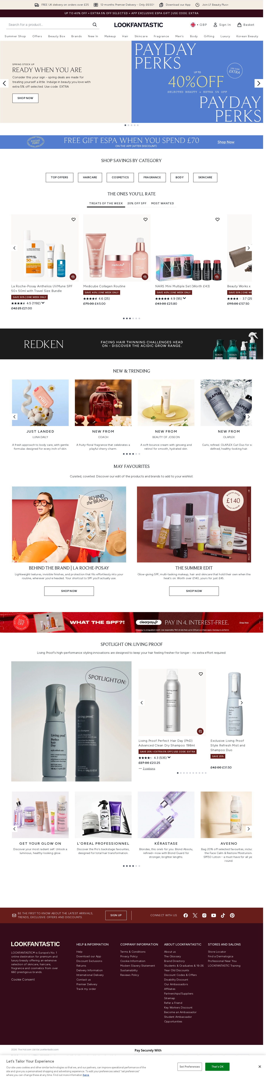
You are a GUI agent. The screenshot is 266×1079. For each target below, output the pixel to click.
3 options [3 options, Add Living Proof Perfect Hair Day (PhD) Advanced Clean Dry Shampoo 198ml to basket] (147, 768)
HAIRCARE (90, 177)
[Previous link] (14, 416)
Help (79, 951)
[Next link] (249, 416)
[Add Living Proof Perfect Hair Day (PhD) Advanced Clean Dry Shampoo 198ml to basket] (200, 731)
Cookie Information (133, 961)
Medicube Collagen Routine (104, 286)
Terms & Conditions (133, 951)
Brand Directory (174, 961)
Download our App (88, 956)
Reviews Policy (129, 975)
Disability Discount (176, 979)
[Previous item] (14, 248)
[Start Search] (94, 24)
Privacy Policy (129, 956)
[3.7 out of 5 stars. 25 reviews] (240, 298)
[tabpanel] (131, 266)
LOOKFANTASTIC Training (224, 965)
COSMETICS (120, 177)
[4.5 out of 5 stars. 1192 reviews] (26, 303)
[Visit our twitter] (195, 915)
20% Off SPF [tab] (136, 203)
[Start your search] (52, 24)
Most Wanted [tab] (162, 203)
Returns (81, 965)
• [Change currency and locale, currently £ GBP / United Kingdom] (199, 24)
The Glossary (172, 956)
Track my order (86, 989)
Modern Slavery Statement (137, 965)
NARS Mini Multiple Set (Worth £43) (182, 286)
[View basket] (246, 25)
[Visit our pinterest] (232, 915)
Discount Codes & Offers (180, 975)
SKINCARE (205, 177)
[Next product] (242, 702)
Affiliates (169, 989)
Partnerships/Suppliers (178, 993)
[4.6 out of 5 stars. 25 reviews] (96, 298)
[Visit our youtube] (213, 915)
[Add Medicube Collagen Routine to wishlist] (145, 219)
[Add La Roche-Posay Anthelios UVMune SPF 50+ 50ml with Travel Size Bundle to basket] (73, 276)
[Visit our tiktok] (223, 915)
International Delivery (90, 975)
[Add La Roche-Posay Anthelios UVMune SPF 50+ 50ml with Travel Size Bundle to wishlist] (73, 219)
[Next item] (249, 248)
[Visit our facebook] (185, 915)
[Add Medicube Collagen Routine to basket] (145, 276)
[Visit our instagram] (204, 915)
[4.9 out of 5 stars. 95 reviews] (168, 298)
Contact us (83, 979)
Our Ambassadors (176, 984)
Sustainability (129, 970)
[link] (222, 25)
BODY (180, 177)
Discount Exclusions (89, 961)
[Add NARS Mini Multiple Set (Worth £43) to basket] (217, 276)
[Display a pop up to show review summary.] (43, 302)
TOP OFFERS (59, 177)
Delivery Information (89, 970)
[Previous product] (142, 702)
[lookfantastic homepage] (138, 24)
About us (170, 951)
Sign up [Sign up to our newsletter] (116, 915)
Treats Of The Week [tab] (106, 203)
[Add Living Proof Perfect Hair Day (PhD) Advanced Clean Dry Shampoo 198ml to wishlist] (200, 674)
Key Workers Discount (178, 1007)
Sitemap (169, 998)
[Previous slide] (4, 83)
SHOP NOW (25, 98)
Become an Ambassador (180, 1012)
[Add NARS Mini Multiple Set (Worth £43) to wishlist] (217, 219)
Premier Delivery (86, 984)
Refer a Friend (173, 1003)
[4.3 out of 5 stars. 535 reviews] (153, 758)
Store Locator (217, 951)
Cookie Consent (23, 979)
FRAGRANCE (152, 177)
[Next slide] (259, 83)
